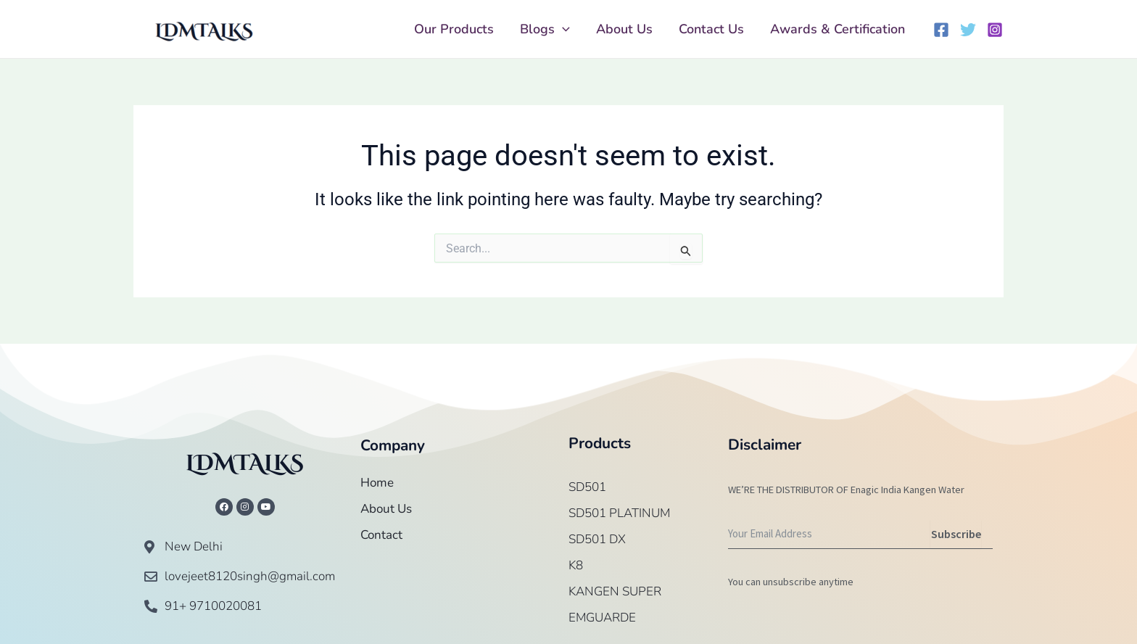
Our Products (454, 29)
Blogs (545, 29)
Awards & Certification (837, 29)
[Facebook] (941, 29)
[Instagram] (995, 29)
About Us (624, 29)
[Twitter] (968, 29)
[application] (562, 29)
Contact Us (711, 29)
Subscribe (956, 534)
